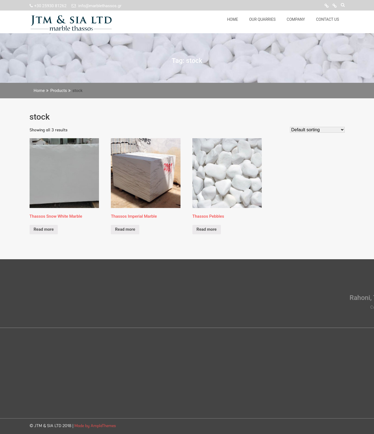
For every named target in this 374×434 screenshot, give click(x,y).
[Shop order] (317, 130)
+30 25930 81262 (49, 5)
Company (296, 19)
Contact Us (327, 19)
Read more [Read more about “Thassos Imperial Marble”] (125, 229)
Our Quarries (262, 19)
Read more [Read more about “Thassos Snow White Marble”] (44, 229)
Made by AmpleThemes (95, 426)
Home (232, 19)
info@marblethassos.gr (96, 5)
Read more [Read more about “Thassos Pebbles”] (207, 229)
